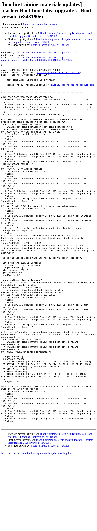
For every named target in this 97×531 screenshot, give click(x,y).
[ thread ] (44, 45)
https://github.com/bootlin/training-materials (47, 53)
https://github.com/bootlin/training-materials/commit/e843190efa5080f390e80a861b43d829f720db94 (37, 60)
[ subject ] (54, 45)
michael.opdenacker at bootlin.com (58, 76)
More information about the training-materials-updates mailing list (36, 528)
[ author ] (66, 45)
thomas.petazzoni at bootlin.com (40, 24)
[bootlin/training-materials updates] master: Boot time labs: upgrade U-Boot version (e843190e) (50, 34)
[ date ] (34, 45)
